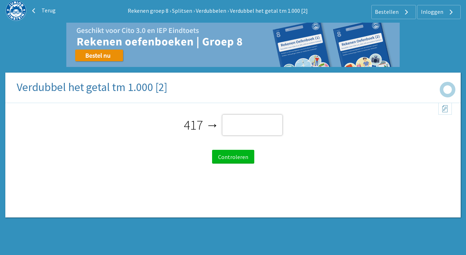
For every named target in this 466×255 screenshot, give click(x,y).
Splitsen (182, 10)
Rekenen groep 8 (148, 10)
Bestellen (392, 12)
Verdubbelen (211, 10)
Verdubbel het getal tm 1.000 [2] (269, 10)
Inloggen (438, 12)
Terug (43, 11)
